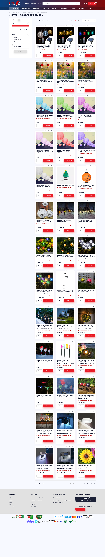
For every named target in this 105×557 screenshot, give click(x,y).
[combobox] (61, 3)
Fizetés (32, 502)
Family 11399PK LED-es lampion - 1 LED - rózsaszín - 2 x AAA (44, 151)
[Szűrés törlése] (19, 20)
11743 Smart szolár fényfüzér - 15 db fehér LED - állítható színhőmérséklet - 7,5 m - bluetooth (44, 47)
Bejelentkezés (73, 8)
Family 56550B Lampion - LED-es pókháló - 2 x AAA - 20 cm (44, 221)
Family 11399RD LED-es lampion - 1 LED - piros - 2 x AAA (64, 151)
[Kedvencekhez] (48, 26)
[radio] (78, 20)
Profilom (10, 502)
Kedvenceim (11, 506)
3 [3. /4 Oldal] (84, 483)
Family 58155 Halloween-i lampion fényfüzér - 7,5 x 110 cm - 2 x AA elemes (64, 222)
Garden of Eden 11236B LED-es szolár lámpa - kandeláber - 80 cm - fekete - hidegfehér (65, 292)
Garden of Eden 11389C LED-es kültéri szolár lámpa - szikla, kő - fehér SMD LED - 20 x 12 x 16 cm (86, 362)
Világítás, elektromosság (28, 12)
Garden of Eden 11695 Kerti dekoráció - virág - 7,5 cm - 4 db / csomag (86, 467)
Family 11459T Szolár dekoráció (65, 185)
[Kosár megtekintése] (92, 3)
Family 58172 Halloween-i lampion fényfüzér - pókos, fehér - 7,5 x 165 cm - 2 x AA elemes (85, 222)
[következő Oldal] (68, 20)
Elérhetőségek (34, 506)
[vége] (25, 29)
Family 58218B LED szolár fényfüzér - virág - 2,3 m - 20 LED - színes (43, 257)
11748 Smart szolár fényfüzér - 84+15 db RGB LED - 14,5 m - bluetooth (86, 46)
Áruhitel (89, 8)
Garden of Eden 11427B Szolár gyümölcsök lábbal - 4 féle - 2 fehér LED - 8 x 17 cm (86, 397)
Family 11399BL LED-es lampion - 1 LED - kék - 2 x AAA (44, 116)
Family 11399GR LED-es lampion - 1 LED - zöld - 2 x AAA (65, 116)
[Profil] (84, 3)
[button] (14, 8)
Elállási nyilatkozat (63, 8)
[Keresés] (76, 3)
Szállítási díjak (45, 8)
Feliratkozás (79, 509)
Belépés (10, 497)
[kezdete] (16, 29)
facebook (53, 506)
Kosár (10, 504)
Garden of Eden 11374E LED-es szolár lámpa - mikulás (44, 361)
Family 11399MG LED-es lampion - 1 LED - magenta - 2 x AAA (86, 116)
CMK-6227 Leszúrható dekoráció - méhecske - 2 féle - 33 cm (65, 81)
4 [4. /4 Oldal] (64, 20)
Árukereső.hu (59, 517)
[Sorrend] (89, 20)
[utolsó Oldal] (71, 20)
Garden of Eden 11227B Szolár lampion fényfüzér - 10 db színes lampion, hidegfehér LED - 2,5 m (44, 292)
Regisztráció (82, 8)
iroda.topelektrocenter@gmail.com (63, 500)
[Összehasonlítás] (45, 26)
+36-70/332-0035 (36, 3)
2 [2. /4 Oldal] (81, 483)
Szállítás (33, 504)
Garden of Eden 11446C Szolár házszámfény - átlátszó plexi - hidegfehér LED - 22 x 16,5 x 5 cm (65, 467)
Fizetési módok (36, 8)
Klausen (16, 41)
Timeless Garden (18, 46)
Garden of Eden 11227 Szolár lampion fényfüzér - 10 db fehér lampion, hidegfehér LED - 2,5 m (86, 257)
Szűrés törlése (20, 51)
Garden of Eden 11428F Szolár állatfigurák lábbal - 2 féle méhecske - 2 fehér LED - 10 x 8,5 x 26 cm (44, 432)
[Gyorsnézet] (51, 26)
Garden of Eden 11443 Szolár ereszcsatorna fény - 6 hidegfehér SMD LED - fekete (64, 432)
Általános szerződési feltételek (38, 497)
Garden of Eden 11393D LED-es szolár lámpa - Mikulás (65, 396)
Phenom (16, 44)
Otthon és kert (16, 12)
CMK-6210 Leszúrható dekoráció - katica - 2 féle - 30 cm (44, 81)
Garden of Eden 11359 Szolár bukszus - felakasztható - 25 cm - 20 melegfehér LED (85, 327)
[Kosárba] (48, 55)
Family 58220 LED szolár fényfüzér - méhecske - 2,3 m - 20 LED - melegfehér (65, 257)
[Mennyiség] (38, 55)
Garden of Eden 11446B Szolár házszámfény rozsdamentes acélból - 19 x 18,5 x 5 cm (44, 467)
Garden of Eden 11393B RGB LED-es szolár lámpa (43, 396)
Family (15, 37)
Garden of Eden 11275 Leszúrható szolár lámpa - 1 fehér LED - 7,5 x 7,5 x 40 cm (64, 327)
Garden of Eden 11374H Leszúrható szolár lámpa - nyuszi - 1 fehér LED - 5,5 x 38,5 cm (65, 362)
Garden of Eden (17, 39)
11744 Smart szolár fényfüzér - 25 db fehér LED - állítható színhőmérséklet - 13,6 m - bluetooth (65, 47)
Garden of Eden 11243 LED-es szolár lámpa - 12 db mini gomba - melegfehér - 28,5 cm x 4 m (44, 327)
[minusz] (41, 56)
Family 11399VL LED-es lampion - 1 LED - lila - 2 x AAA (86, 151)
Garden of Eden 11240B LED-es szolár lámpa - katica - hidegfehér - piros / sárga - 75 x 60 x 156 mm (86, 292)
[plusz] (41, 54)
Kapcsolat (54, 8)
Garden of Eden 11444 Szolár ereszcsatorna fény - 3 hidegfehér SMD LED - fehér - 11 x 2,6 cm (86, 432)
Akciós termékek (26, 8)
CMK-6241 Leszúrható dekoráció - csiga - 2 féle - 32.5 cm (86, 81)
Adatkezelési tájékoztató (36, 500)
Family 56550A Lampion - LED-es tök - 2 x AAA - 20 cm (86, 186)
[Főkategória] (9, 12)
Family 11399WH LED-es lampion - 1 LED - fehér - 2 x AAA (43, 186)
